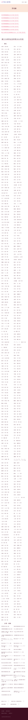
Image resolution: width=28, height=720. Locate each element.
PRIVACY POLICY (4, 713)
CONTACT (10, 713)
